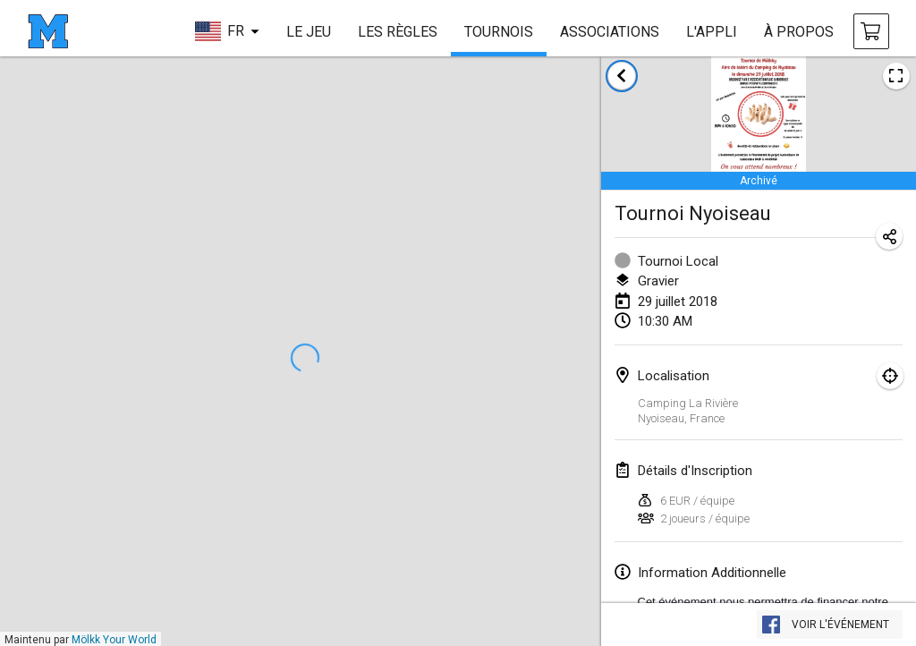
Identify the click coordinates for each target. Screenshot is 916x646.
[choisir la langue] (227, 31)
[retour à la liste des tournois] (621, 76)
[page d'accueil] (48, 31)
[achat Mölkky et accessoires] (871, 31)
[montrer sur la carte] (890, 375)
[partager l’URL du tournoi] (889, 236)
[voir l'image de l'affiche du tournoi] (896, 76)
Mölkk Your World (114, 639)
